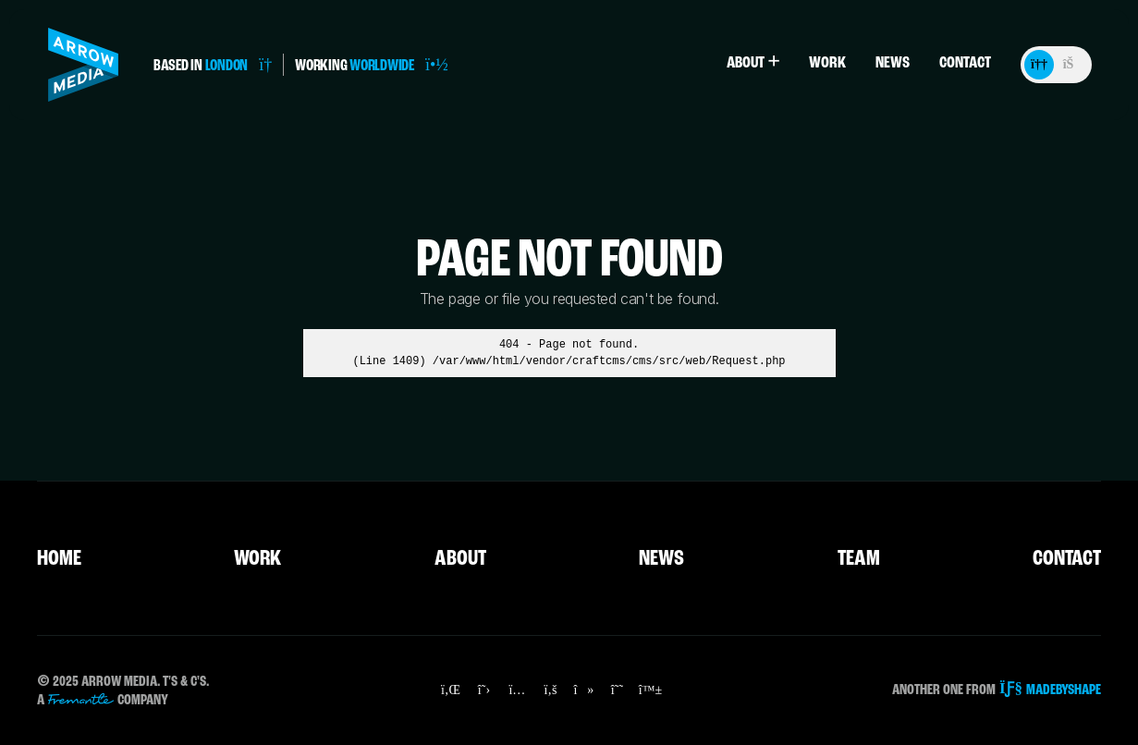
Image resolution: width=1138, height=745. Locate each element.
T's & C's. (186, 682)
